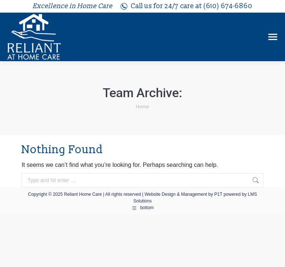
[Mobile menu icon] (273, 37)
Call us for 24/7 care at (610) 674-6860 (186, 6)
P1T (218, 194)
